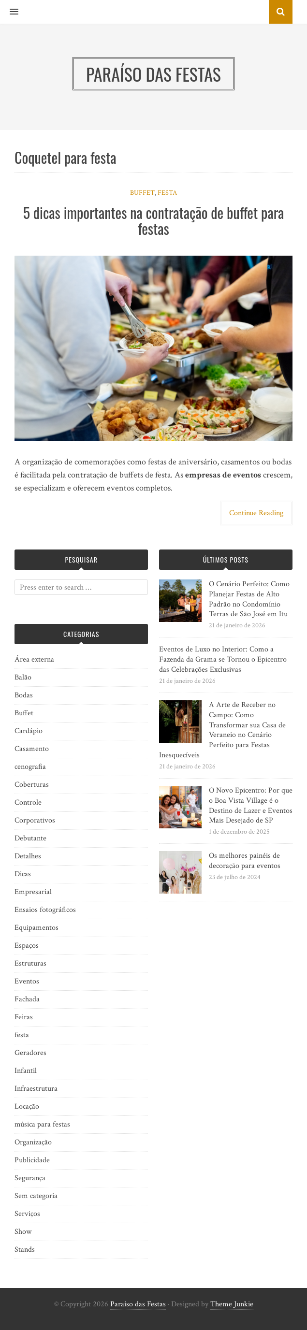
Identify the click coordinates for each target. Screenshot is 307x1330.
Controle (28, 802)
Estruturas (30, 963)
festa (167, 192)
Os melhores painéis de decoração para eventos (244, 861)
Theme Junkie (231, 1304)
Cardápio (29, 731)
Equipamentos (36, 928)
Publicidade (32, 1160)
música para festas (42, 1124)
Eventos (27, 981)
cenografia (30, 767)
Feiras (24, 1017)
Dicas (23, 874)
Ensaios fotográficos (45, 910)
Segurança (30, 1178)
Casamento (32, 749)
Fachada (27, 999)
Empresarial (33, 892)
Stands (25, 1249)
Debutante (30, 838)
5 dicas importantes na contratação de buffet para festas (153, 220)
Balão (23, 677)
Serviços (27, 1214)
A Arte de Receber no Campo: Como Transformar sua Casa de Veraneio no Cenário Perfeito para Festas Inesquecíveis (222, 730)
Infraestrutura (36, 1089)
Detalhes (28, 856)
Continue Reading (256, 513)
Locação (27, 1106)
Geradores (30, 1053)
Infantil (26, 1071)
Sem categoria (36, 1196)
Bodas (24, 695)
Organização (33, 1142)
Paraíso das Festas (138, 1304)
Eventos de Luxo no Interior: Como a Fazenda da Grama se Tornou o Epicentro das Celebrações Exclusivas (223, 659)
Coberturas (32, 785)
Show (23, 1232)
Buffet (142, 192)
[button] (9, 12)
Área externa (34, 659)
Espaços (27, 945)
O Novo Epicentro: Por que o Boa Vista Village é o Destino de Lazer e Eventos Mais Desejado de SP (250, 805)
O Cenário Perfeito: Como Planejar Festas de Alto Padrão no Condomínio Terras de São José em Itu (249, 599)
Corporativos (35, 820)
